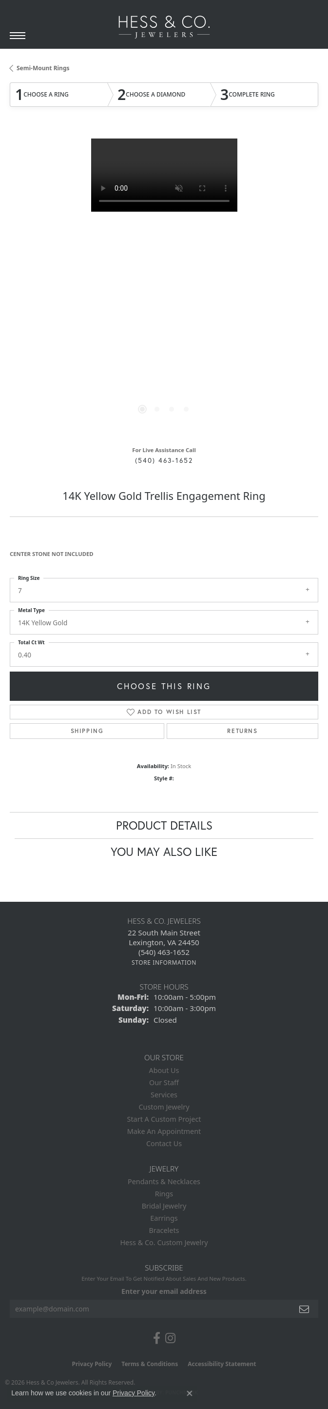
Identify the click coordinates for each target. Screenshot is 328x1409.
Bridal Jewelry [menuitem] (164, 1206)
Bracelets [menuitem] (164, 1230)
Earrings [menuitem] (163, 1218)
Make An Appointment (164, 1131)
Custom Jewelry (163, 1106)
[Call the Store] (164, 952)
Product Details (164, 825)
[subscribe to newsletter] (304, 1309)
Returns (242, 730)
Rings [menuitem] (164, 1193)
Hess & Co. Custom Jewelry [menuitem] (164, 1242)
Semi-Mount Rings (43, 68)
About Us (164, 1070)
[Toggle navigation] (17, 35)
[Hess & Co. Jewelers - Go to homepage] (164, 27)
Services (164, 1094)
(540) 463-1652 (164, 460)
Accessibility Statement (222, 1364)
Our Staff (164, 1082)
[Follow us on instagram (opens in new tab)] (170, 1338)
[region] (164, 285)
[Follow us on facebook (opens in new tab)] (156, 1338)
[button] (142, 409)
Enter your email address (164, 1291)
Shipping (87, 730)
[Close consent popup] (190, 1393)
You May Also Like (164, 851)
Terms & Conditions (149, 1364)
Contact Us (164, 1143)
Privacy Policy (92, 1364)
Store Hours (163, 987)
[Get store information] (164, 962)
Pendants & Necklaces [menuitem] (164, 1181)
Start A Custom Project (164, 1119)
